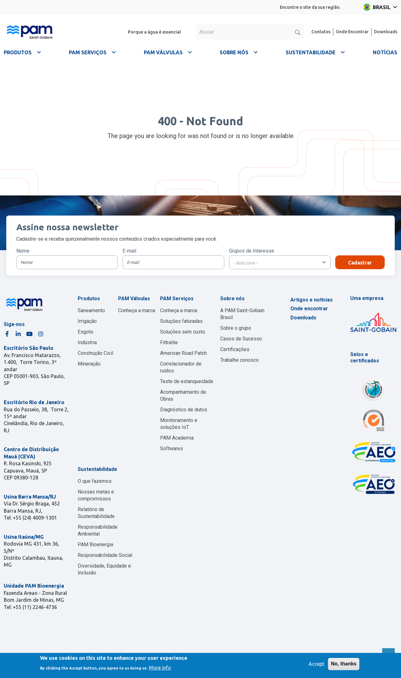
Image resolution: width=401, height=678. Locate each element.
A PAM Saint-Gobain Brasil (242, 313)
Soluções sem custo (182, 332)
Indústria (87, 342)
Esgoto (85, 332)
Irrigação (87, 321)
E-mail (129, 251)
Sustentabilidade (97, 469)
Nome (22, 251)
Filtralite (169, 342)
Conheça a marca (136, 310)
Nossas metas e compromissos (96, 495)
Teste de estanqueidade (186, 381)
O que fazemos (95, 481)
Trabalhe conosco (239, 360)
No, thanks (344, 663)
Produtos (89, 299)
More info (160, 667)
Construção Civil (95, 353)
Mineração (89, 364)
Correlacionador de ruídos (180, 367)
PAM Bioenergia (95, 544)
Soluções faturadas (181, 321)
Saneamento (91, 310)
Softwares (171, 448)
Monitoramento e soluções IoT (178, 423)
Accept (316, 664)
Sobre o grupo (235, 328)
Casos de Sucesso (241, 339)
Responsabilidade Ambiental (97, 530)
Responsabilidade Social (105, 555)
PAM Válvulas (134, 299)
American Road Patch (183, 353)
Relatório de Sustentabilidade (96, 512)
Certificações (234, 349)
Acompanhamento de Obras (183, 395)
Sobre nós (232, 299)
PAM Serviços (177, 299)
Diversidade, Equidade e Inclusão (104, 569)
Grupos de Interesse (251, 251)
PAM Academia (177, 438)
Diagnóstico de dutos (183, 410)
